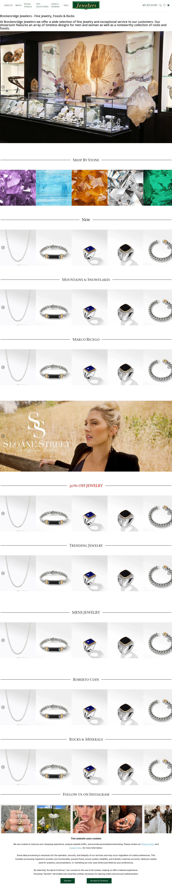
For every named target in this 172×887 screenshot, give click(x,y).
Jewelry (8, 5)
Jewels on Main (55, 5)
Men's (18, 5)
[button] (160, 5)
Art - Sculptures (42, 5)
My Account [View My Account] (150, 5)
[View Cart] (168, 5)
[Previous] (3, 87)
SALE (66, 5)
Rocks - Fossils (28, 5)
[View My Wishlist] (164, 5)
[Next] (169, 87)
